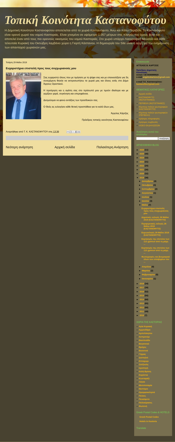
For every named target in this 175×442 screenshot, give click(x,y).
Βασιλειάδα (144, 340)
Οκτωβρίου (147, 185)
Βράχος (142, 347)
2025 (142, 154)
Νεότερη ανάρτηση (19, 147)
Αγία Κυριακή (145, 326)
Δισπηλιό (143, 357)
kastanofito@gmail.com (147, 84)
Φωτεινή (143, 406)
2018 (142, 283)
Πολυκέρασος (145, 402)
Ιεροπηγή (143, 368)
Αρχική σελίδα (65, 147)
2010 (142, 315)
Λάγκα (142, 382)
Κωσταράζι (144, 378)
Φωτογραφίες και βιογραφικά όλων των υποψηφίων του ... (155, 259)
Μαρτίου (146, 270)
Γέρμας (142, 354)
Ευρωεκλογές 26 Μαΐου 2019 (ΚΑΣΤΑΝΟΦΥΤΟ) (155, 233)
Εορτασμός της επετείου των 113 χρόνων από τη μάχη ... (155, 241)
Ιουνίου (146, 201)
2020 (142, 173)
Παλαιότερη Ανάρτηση (112, 147)
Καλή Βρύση (145, 371)
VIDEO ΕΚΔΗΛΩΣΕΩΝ (149, 125)
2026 (142, 150)
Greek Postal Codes (149, 417)
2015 (142, 295)
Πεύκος (142, 396)
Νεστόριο (143, 389)
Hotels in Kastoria (148, 421)
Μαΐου (145, 205)
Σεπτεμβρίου (148, 189)
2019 (142, 177)
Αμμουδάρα (144, 330)
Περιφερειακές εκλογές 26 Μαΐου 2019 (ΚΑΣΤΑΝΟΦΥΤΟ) (153, 226)
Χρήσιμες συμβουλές (148, 122)
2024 (142, 158)
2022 (142, 166)
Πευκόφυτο (144, 399)
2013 (142, 303)
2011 (142, 311)
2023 (142, 162)
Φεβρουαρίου (149, 274)
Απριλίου (147, 267)
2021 (142, 169)
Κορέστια (143, 375)
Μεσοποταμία (145, 385)
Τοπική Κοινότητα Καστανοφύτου (85, 20)
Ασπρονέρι (144, 337)
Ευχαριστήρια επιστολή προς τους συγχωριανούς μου (155, 211)
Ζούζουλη (143, 364)
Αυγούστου (147, 193)
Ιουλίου (146, 197)
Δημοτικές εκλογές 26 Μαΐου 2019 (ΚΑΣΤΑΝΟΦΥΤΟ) (155, 218)
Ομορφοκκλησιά (147, 392)
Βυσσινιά (143, 350)
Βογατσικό (144, 344)
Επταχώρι (144, 361)
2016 (142, 291)
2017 (142, 287)
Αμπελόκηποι (145, 333)
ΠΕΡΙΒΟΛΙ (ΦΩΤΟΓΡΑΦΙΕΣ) (152, 103)
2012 (142, 307)
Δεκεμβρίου (148, 181)
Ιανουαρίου (147, 278)
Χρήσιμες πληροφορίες (149, 118)
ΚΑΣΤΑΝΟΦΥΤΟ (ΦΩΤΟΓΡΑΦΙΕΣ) (147, 98)
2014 (142, 299)
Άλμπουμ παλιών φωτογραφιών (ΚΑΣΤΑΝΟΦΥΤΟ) (153, 108)
